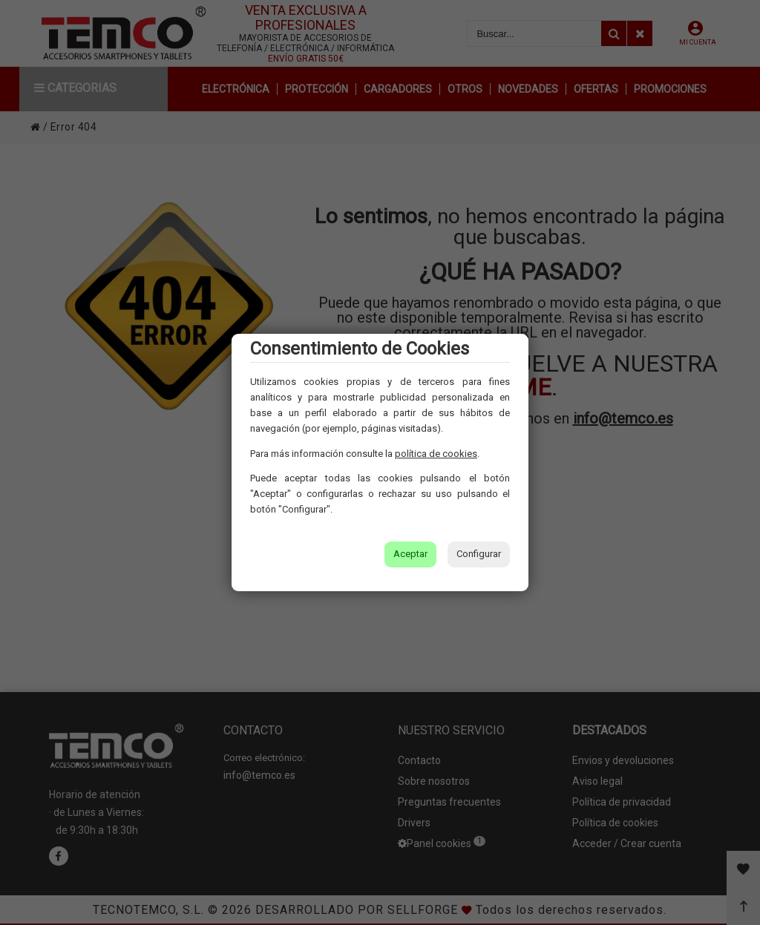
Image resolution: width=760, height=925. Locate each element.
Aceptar (410, 553)
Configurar (478, 553)
